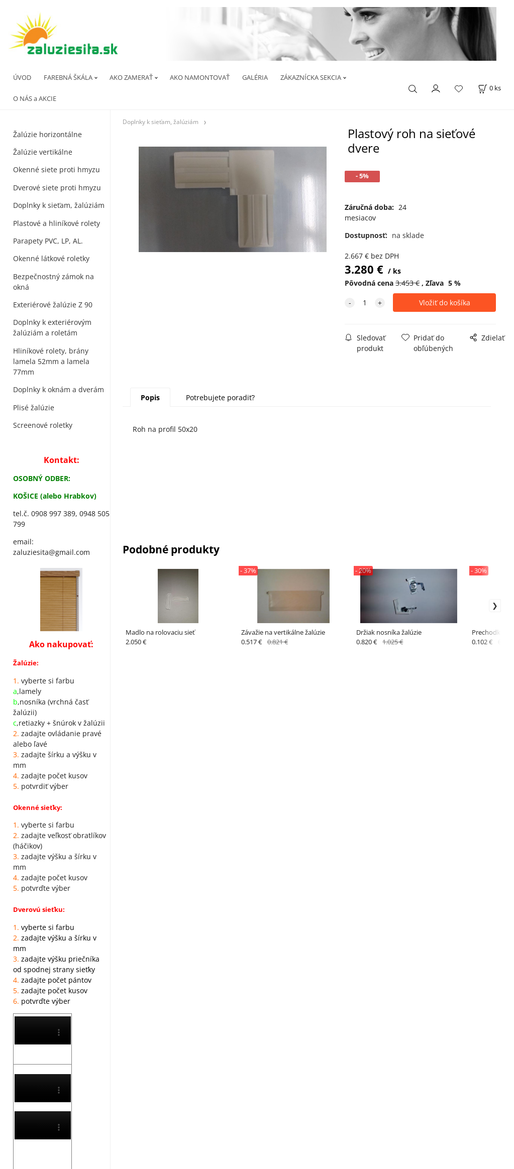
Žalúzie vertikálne (42, 152)
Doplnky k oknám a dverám (58, 389)
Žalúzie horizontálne (47, 134)
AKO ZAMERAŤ (131, 77)
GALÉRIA (255, 77)
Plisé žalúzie (33, 407)
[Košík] (489, 88)
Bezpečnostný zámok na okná (53, 282)
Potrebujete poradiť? (220, 397)
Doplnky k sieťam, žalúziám (59, 205)
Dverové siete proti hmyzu (57, 187)
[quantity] (365, 302)
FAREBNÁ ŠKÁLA (68, 77)
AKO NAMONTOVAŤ (200, 77)
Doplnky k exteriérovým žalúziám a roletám (52, 327)
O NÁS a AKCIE (34, 98)
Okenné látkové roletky (51, 258)
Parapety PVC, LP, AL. (48, 241)
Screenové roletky (42, 425)
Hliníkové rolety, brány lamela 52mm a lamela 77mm (51, 361)
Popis (150, 397)
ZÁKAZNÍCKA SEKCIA (310, 77)
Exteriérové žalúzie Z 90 (52, 304)
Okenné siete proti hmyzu (56, 169)
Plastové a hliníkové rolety (56, 223)
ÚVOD (22, 77)
